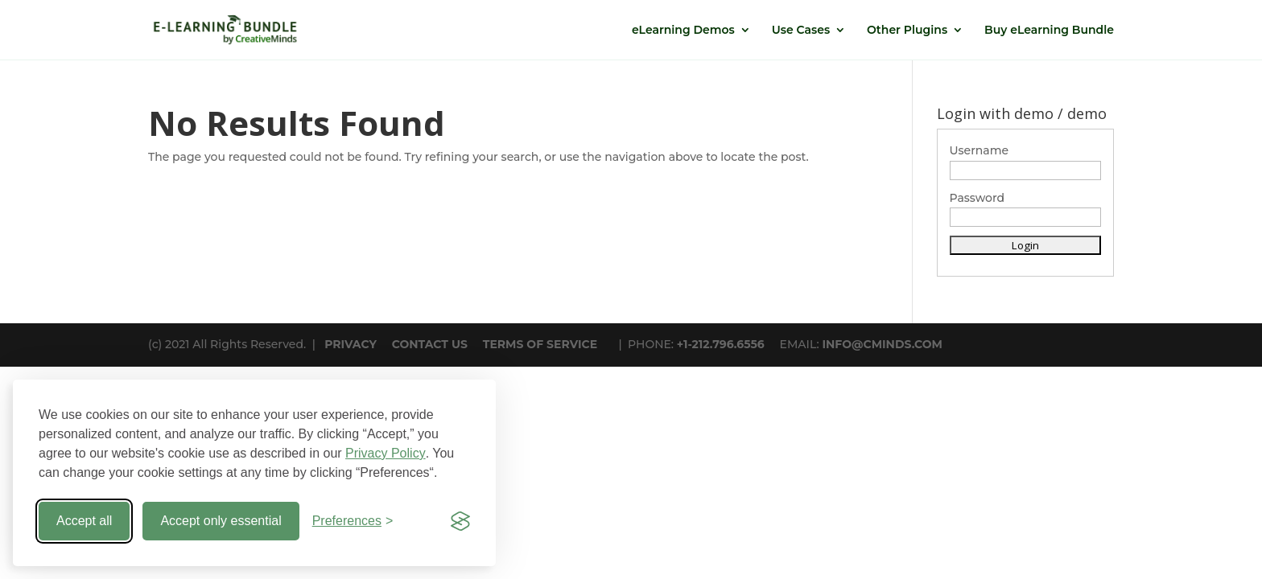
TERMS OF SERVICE (540, 344)
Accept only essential (220, 521)
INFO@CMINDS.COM (882, 344)
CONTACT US (430, 344)
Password (977, 198)
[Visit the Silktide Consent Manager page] (460, 521)
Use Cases (801, 30)
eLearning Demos (683, 30)
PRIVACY (350, 344)
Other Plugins (907, 30)
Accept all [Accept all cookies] (84, 521)
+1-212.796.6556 (721, 344)
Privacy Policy (385, 453)
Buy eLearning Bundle (1049, 30)
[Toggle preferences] (353, 521)
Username (979, 150)
